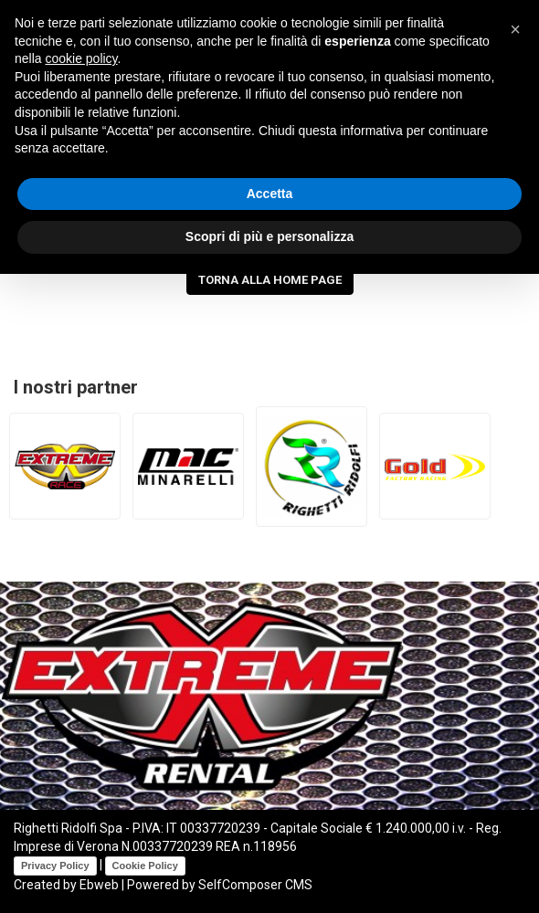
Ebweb (99, 884)
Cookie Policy (145, 865)
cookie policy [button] (81, 58)
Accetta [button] (270, 193)
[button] (515, 29)
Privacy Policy (55, 865)
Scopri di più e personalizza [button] (269, 236)
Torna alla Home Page (270, 280)
